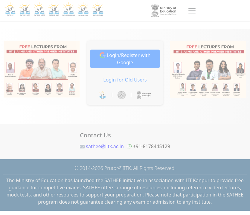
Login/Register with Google (125, 59)
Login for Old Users (125, 79)
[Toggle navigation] (192, 10)
